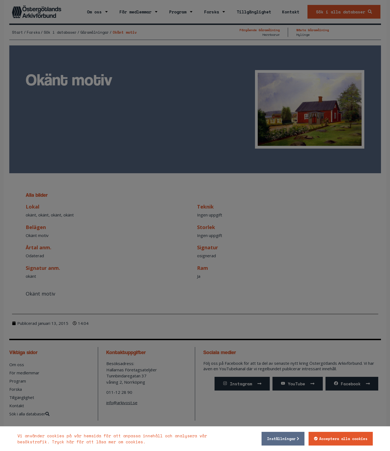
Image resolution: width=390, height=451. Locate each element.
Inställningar (281, 438)
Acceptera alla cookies (343, 438)
